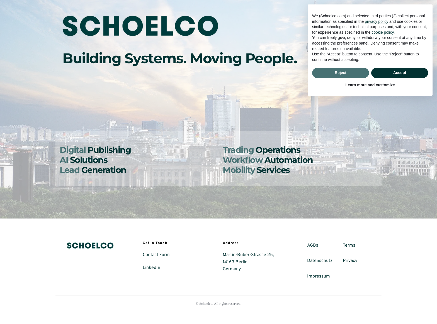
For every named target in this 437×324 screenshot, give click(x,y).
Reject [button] (340, 296)
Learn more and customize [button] (370, 308)
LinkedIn (151, 268)
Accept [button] (399, 296)
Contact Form (156, 255)
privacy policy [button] (376, 245)
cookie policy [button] (383, 256)
